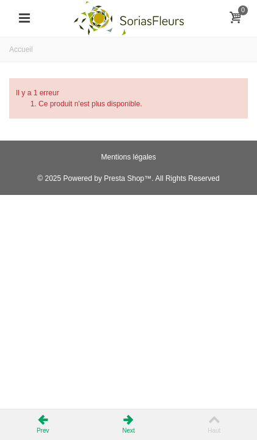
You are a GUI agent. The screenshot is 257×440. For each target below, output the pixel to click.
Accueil (21, 49)
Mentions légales (128, 157)
